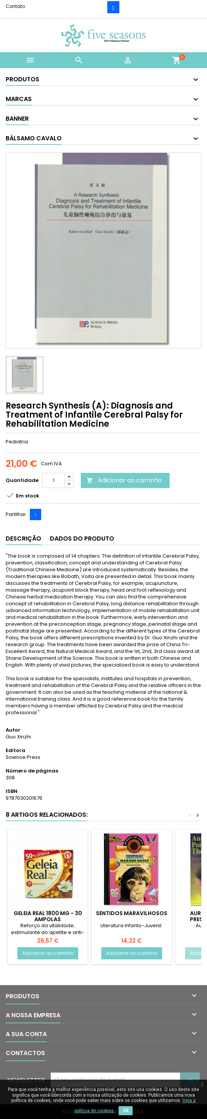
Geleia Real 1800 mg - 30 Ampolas (48, 916)
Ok (125, 1110)
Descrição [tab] (23, 538)
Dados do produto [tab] (82, 538)
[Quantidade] (53, 480)
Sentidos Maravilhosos (131, 913)
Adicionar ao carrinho (124, 480)
